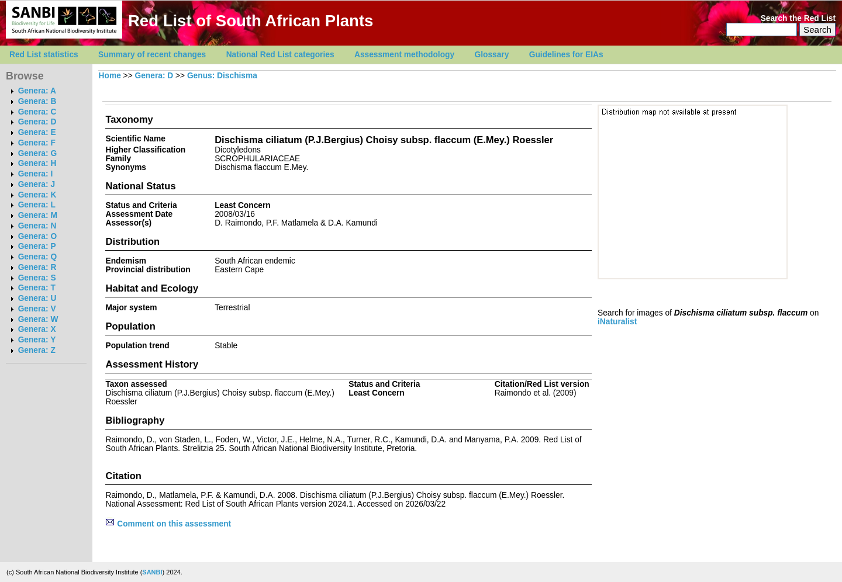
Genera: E (37, 132)
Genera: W (38, 319)
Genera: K (37, 194)
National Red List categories (280, 54)
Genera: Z (37, 350)
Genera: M (37, 215)
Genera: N (37, 225)
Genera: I (35, 173)
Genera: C (37, 112)
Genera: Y (37, 339)
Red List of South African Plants (250, 21)
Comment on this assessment (168, 523)
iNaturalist (617, 321)
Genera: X (37, 329)
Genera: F (37, 142)
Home (110, 75)
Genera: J (36, 184)
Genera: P (37, 246)
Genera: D (37, 121)
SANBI (152, 572)
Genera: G (37, 153)
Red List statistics (43, 54)
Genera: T (37, 287)
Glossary (492, 54)
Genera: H (37, 163)
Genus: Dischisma (222, 75)
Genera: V (37, 308)
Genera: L (37, 204)
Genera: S (37, 277)
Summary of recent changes (152, 54)
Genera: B (37, 101)
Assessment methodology (404, 54)
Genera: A (37, 90)
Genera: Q (37, 256)
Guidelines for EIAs (566, 54)
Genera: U (37, 298)
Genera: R (37, 267)
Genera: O (37, 236)
